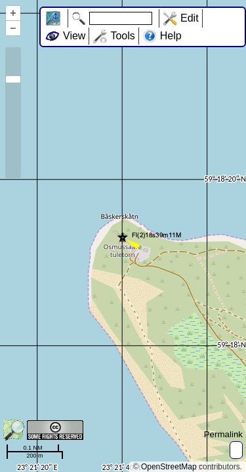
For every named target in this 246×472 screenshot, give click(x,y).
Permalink (223, 434)
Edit (189, 18)
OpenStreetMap (169, 466)
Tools (122, 35)
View (74, 35)
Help (171, 35)
